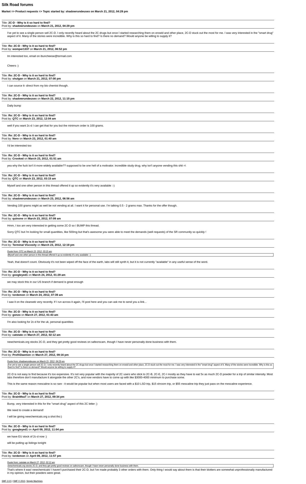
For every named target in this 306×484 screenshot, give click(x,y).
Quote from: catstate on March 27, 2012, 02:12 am (31, 462)
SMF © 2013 (19, 481)
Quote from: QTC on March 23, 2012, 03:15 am (29, 251)
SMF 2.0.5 (6, 481)
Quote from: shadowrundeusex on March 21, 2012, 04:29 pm (36, 361)
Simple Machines (34, 481)
